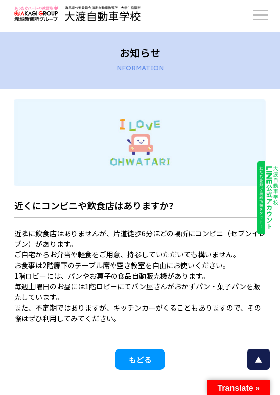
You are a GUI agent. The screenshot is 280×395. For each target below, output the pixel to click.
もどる (140, 359)
